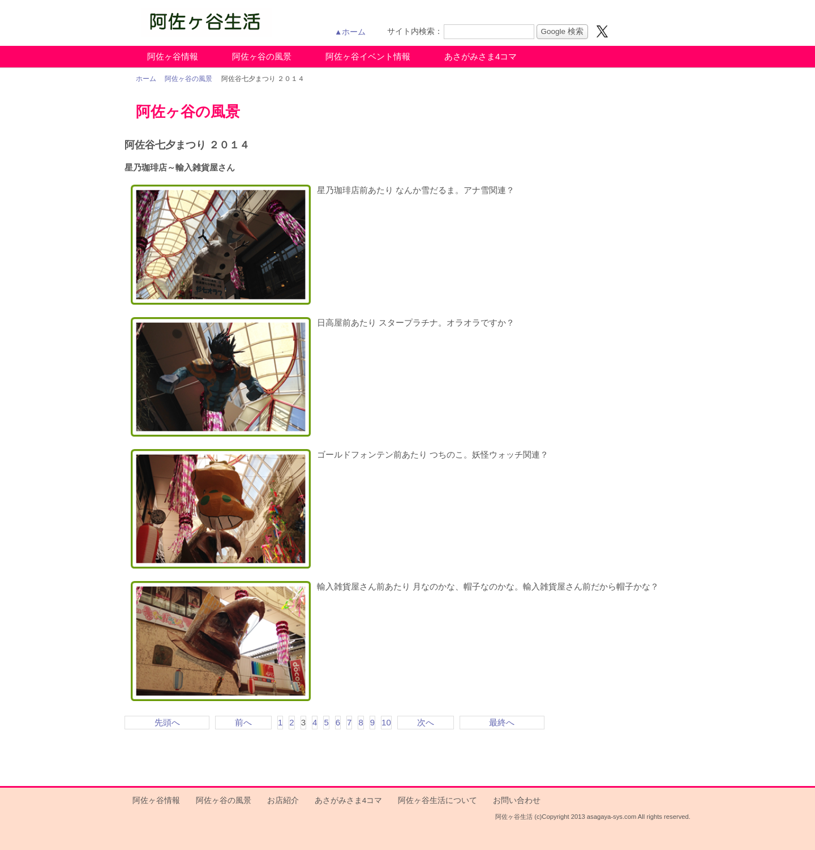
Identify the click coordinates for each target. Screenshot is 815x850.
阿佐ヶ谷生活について (437, 800)
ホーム (146, 79)
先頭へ (167, 722)
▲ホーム (350, 32)
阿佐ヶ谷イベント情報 (367, 56)
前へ (243, 722)
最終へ (501, 722)
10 (386, 722)
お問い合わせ (517, 800)
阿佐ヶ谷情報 (172, 56)
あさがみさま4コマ (480, 56)
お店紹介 (283, 800)
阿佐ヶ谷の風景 (261, 56)
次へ (425, 722)
